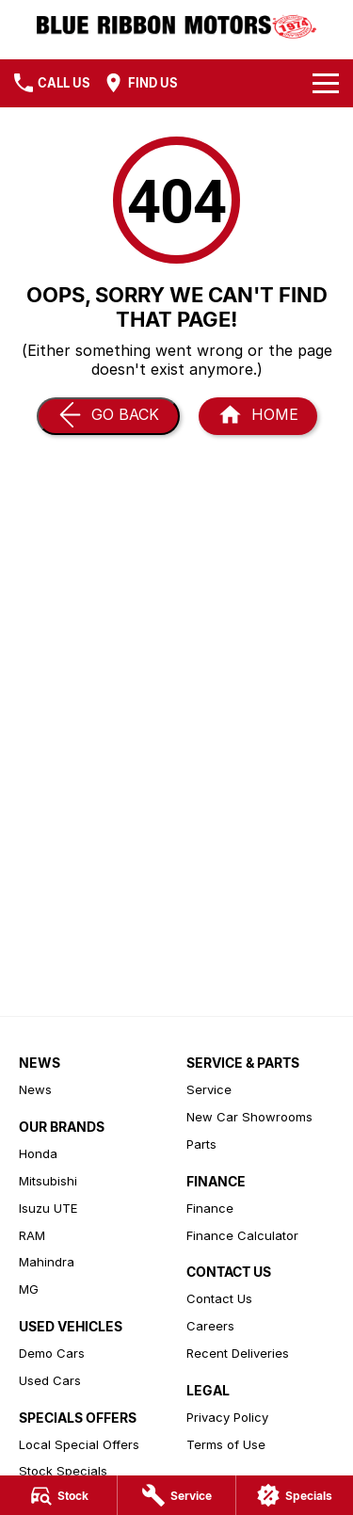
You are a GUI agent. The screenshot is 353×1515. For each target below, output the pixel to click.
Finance (209, 1208)
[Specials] (294, 1495)
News (35, 1089)
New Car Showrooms (249, 1116)
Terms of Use (225, 1444)
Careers (210, 1325)
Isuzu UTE (48, 1208)
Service (209, 1089)
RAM (32, 1235)
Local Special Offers (79, 1444)
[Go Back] (108, 416)
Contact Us (219, 1298)
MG (29, 1289)
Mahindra (46, 1261)
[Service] (176, 1495)
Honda (38, 1153)
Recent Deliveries (237, 1353)
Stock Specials (63, 1470)
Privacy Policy (227, 1417)
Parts (201, 1144)
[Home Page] (176, 25)
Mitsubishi (48, 1180)
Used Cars (50, 1380)
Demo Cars (52, 1353)
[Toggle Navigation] (326, 82)
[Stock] (58, 1495)
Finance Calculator (242, 1235)
